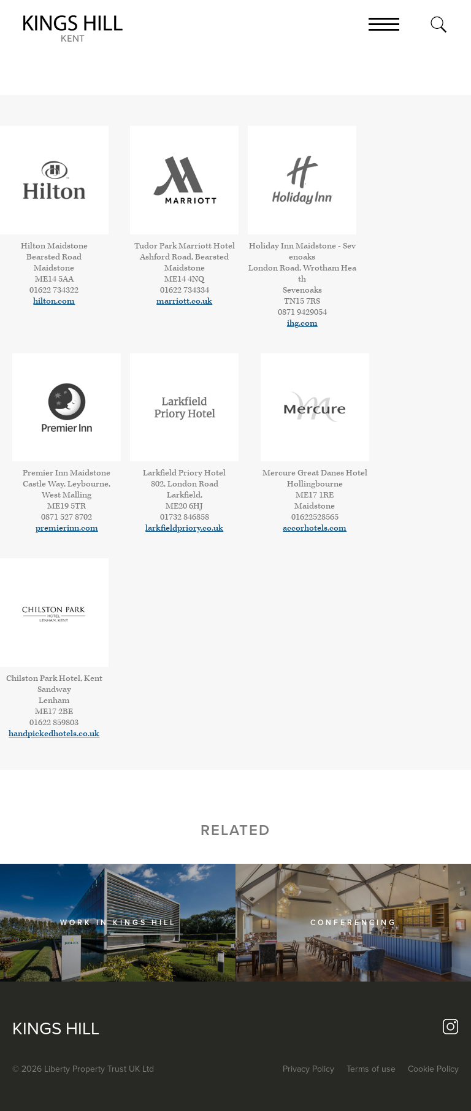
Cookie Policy (433, 1069)
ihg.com (302, 323)
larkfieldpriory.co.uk (184, 528)
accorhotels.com (315, 528)
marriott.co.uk (184, 301)
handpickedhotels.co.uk (54, 733)
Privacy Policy (308, 1069)
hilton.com (54, 301)
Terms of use (371, 1069)
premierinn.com (67, 528)
